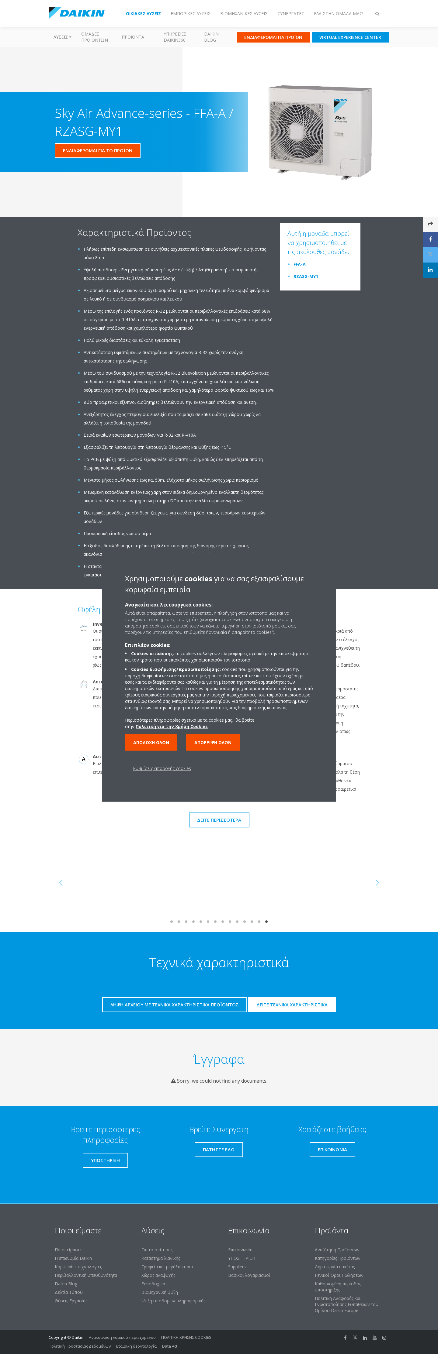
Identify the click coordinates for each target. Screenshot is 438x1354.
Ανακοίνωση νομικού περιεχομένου (122, 1337)
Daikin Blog (211, 37)
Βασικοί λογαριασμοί (249, 1275)
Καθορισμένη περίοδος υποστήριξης (338, 1287)
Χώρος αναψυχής (158, 1275)
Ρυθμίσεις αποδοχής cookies (162, 768)
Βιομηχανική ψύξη (159, 1292)
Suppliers (237, 1267)
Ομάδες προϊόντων (94, 37)
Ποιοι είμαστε (68, 1250)
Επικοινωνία (240, 1250)
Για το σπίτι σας (156, 1250)
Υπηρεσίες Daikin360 (175, 37)
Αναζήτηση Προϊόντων (337, 1250)
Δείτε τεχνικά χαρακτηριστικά (292, 1005)
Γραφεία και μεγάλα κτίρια (167, 1267)
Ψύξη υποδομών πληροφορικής (173, 1301)
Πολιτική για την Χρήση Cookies (172, 726)
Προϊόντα (133, 37)
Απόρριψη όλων (212, 742)
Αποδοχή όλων (151, 742)
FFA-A (300, 264)
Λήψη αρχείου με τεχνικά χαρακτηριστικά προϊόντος (174, 1005)
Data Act (169, 1346)
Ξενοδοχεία (153, 1284)
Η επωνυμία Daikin (73, 1258)
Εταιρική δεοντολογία (136, 1346)
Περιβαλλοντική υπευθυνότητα (86, 1275)
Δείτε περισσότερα (219, 820)
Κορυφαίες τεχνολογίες (78, 1267)
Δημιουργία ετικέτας (335, 1267)
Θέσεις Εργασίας (71, 1301)
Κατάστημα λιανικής (160, 1258)
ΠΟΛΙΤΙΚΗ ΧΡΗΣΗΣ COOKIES (186, 1337)
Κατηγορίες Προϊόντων (337, 1258)
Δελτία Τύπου (69, 1292)
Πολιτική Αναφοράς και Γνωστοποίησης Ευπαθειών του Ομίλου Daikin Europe (346, 1304)
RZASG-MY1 (306, 276)
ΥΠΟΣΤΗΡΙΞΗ (241, 1258)
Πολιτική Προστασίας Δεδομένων (80, 1346)
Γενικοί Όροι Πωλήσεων (339, 1275)
